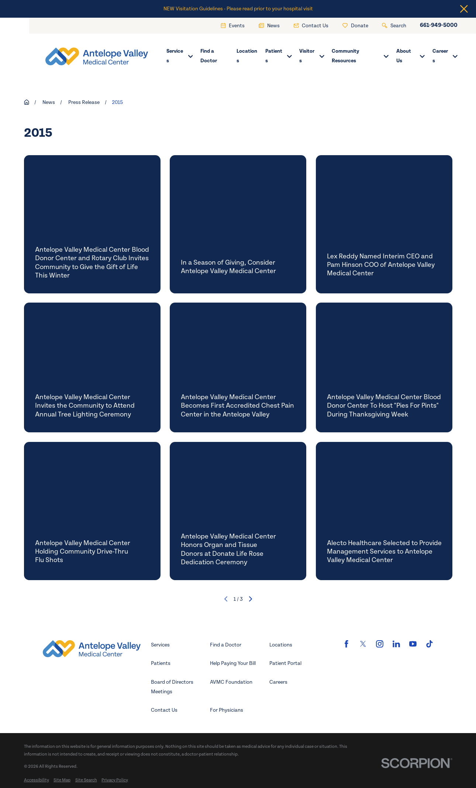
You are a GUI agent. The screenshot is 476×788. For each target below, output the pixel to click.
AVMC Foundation (231, 682)
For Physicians (226, 710)
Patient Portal (285, 663)
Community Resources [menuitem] (360, 55)
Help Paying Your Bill (233, 663)
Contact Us (164, 710)
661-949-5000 (439, 25)
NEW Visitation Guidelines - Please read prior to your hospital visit (238, 8)
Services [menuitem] (179, 55)
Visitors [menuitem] (311, 55)
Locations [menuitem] (247, 55)
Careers (278, 682)
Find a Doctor (225, 645)
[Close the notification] (464, 9)
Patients (160, 663)
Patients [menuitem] (278, 55)
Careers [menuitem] (445, 55)
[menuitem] (36, 780)
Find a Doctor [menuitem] (208, 55)
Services (160, 645)
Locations (280, 645)
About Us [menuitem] (410, 55)
